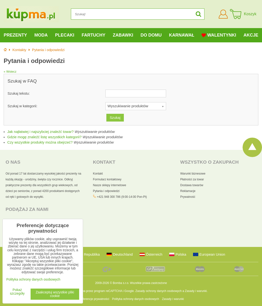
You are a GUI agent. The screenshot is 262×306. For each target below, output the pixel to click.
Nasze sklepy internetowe (109, 185)
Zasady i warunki (196, 291)
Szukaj (115, 118)
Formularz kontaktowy (107, 179)
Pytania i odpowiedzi (106, 191)
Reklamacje (187, 191)
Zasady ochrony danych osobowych (158, 291)
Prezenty (15, 35)
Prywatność (187, 197)
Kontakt (98, 173)
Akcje (251, 35)
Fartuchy (93, 35)
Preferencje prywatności (93, 299)
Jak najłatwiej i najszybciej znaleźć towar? (40, 132)
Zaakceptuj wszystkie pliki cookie (55, 294)
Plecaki (64, 35)
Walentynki (219, 35)
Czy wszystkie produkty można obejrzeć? (40, 142)
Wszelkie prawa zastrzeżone (148, 283)
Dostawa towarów (191, 185)
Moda (41, 35)
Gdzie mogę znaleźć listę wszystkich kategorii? (44, 137)
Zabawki (123, 35)
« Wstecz (10, 71)
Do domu (151, 35)
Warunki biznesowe (192, 173)
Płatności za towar (192, 179)
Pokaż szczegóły (17, 291)
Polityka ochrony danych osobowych (135, 299)
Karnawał (181, 35)
